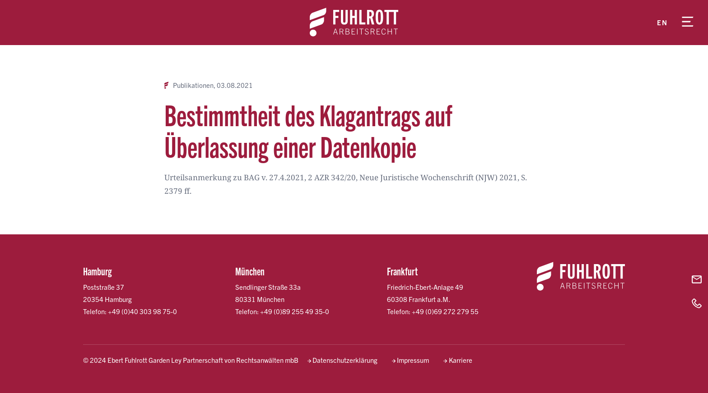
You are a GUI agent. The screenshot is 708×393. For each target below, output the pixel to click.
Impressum (413, 360)
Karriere (460, 360)
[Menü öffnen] (687, 22)
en (662, 22)
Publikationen (193, 85)
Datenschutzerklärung (344, 360)
